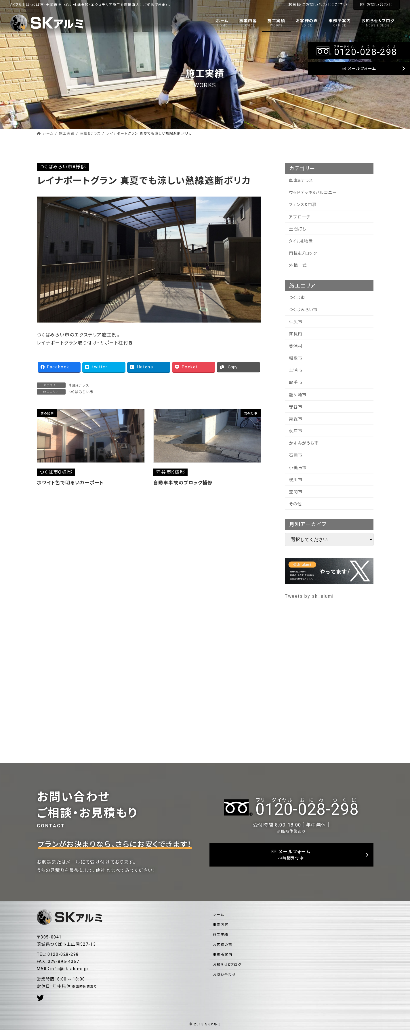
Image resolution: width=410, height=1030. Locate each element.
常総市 (295, 419)
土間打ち (297, 229)
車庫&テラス (78, 385)
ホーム (218, 915)
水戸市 (295, 431)
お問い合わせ (376, 4)
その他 (295, 504)
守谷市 (295, 407)
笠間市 (295, 492)
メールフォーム (291, 855)
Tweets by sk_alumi (309, 596)
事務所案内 (222, 955)
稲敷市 (295, 358)
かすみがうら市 (304, 443)
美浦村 (295, 346)
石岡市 (295, 455)
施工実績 (220, 935)
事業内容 (220, 925)
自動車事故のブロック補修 (182, 483)
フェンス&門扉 (302, 204)
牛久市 (295, 322)
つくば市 (297, 297)
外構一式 (298, 265)
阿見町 (295, 334)
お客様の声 (222, 945)
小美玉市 (298, 467)
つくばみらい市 (81, 392)
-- (307, 807)
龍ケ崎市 (297, 395)
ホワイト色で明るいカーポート (70, 483)
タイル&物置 (301, 241)
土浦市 (295, 370)
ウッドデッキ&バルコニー (313, 192)
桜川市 (295, 479)
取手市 (295, 382)
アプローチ (299, 217)
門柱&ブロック (303, 253)
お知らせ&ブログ (227, 965)
